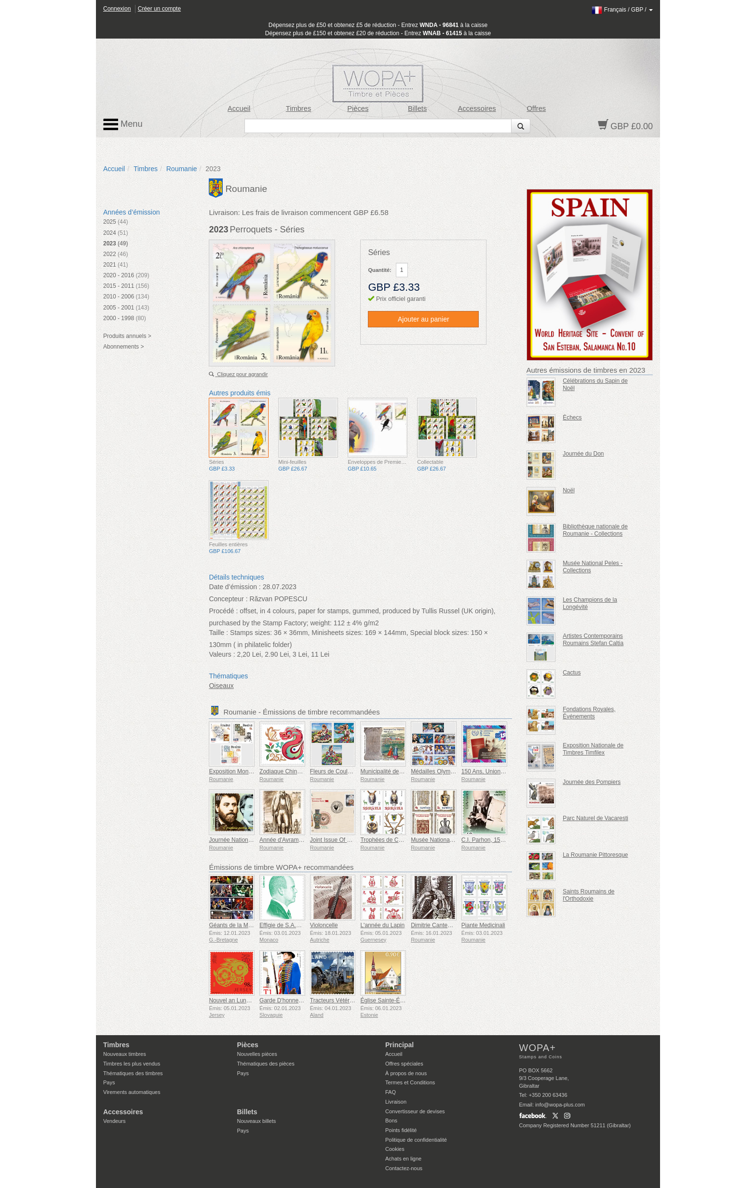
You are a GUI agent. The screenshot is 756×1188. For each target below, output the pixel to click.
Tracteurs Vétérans (334, 1000)
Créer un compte (159, 8)
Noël (569, 490)
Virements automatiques (131, 1092)
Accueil (239, 108)
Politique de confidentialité (416, 1140)
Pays (109, 1082)
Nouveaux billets (256, 1121)
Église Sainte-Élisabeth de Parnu (402, 1000)
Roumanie (181, 169)
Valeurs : (222, 654)
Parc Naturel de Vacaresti (595, 818)
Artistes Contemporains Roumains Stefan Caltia (593, 640)
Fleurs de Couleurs (334, 771)
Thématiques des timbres (133, 1073)
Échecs (572, 417)
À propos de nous (406, 1073)
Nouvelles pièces (257, 1054)
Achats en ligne (403, 1158)
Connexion (117, 8)
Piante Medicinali (483, 925)
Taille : (218, 632)
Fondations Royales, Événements (589, 713)
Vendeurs (114, 1121)
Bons (391, 1120)
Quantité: (379, 270)
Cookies (395, 1149)
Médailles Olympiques (439, 771)
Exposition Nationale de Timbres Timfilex (593, 749)
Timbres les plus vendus (131, 1063)
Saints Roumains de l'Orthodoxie (588, 895)
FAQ (390, 1092)
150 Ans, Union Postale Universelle (506, 771)
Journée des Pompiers (592, 782)
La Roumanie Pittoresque (595, 854)
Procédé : (223, 611)
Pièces (357, 108)
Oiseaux (221, 685)
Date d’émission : (234, 587)
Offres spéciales (404, 1063)
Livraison (395, 1102)
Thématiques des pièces (266, 1063)
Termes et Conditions (410, 1082)
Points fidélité (401, 1130)
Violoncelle (324, 925)
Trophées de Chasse (387, 840)
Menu (123, 124)
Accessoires (477, 108)
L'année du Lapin (382, 925)
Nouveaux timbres (124, 1054)
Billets (417, 108)
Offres (536, 108)
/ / (622, 9)
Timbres (298, 108)
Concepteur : (228, 599)
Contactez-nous (403, 1168)
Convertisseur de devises (415, 1111)
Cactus (571, 672)
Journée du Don (583, 453)
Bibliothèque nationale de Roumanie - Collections (595, 530)
